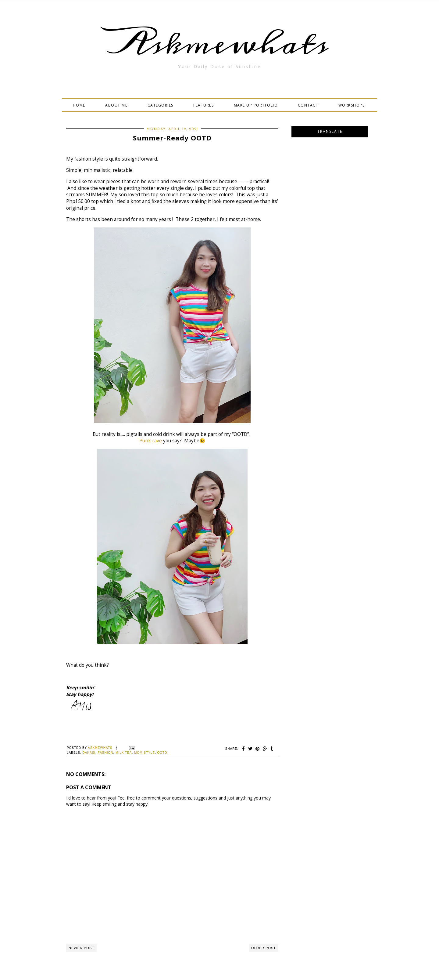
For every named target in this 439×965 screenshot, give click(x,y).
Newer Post (81, 948)
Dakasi (88, 752)
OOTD (162, 752)
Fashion (105, 752)
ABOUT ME (116, 105)
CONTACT (308, 105)
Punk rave (150, 440)
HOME (79, 105)
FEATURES (203, 105)
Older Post (263, 948)
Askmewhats (219, 44)
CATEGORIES (160, 105)
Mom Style (144, 752)
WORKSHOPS (351, 105)
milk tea (124, 752)
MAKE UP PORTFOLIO (256, 105)
